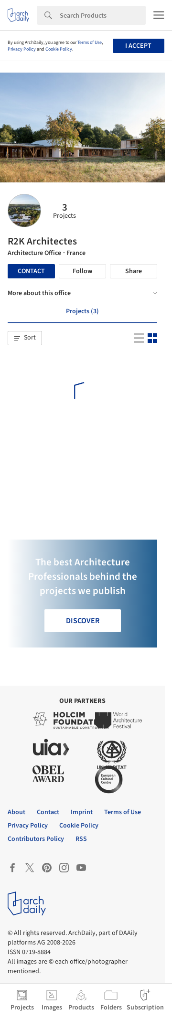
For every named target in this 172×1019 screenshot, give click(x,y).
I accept (138, 46)
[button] (25, 338)
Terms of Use (89, 42)
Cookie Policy (58, 49)
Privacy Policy (22, 49)
